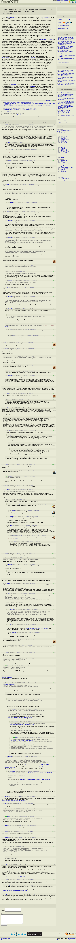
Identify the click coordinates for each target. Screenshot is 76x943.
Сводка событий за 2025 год (64, 62)
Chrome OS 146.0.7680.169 (67, 167)
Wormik (6, 831)
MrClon (6, 803)
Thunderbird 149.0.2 (65, 153)
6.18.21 (66, 176)
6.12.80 (70, 176)
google (16, 114)
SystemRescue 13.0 (65, 166)
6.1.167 (62, 177)
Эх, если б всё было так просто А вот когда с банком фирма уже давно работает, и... (30, 537)
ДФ (9, 399)
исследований (5, 57)
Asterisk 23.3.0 (64, 140)
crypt (13, 114)
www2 (9, 160)
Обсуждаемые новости (66, 89)
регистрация (65, 0)
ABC (9, 430)
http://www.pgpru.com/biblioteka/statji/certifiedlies (14, 800)
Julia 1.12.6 (63, 138)
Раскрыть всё (49, 122)
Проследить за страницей (7, 941)
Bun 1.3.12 (63, 137)
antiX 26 (62, 170)
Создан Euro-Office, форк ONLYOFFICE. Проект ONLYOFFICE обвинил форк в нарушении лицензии (66, 43)
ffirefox (8, 287)
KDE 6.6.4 (63, 155)
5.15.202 (62, 178)
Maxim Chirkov (71, 940)
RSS (54, 122)
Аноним (6, 124)
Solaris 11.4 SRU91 (65, 171)
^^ (19, 134)
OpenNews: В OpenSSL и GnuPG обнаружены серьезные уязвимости (21, 107)
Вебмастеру (72, 941)
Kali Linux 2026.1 (64, 168)
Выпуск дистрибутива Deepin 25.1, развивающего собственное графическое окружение (66, 102)
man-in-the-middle (45, 17)
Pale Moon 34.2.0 (64, 149)
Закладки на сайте (5, 940)
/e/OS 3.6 (63, 162)
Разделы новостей (62, 23)
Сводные (70, 23)
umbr (5, 342)
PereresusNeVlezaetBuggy (15, 504)
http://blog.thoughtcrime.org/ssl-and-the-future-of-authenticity (35, 779)
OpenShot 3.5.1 (64, 150)
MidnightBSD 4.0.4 (65, 165)
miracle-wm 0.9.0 (65, 143)
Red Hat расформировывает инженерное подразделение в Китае (66, 95)
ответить (18, 124)
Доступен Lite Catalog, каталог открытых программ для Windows (66, 116)
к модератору (30, 124)
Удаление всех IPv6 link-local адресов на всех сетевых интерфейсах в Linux (66, 74)
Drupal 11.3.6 (64, 145)
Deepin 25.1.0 (64, 160)
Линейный (40, 122)
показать (13, 152)
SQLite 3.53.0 (64, 142)
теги (59, 2)
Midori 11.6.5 (63, 132)
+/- (44, 122)
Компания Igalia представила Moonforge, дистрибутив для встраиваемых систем (66, 59)
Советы (66, 67)
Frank (8, 211)
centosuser (7, 825)
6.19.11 (62, 176)
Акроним (7, 894)
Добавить (59, 941)
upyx (11, 329)
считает (33, 57)
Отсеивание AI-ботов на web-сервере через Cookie (66, 84)
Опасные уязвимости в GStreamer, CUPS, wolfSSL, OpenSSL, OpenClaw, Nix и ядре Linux (65, 112)
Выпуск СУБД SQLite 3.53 (66, 92)
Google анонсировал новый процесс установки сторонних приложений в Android (65, 47)
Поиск (56, 2)
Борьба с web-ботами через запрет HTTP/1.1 (65, 71)
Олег (9, 371)
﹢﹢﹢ (21, 124)
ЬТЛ (9, 142)
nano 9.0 (63, 148)
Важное (66, 34)
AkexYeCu (14, 632)
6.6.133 (62, 175)
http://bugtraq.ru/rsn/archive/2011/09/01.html (17, 876)
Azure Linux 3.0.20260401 (66, 163)
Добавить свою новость (64, 29)
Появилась (14, 84)
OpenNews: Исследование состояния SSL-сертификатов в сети (20, 108)
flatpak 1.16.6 (64, 133)
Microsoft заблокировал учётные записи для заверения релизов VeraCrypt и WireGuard (65, 107)
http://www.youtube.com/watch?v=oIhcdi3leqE (37, 628)
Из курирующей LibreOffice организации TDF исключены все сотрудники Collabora (66, 38)
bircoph (8, 470)
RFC (63, 11)
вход (62, 0)
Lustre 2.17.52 (64, 136)
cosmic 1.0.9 (63, 156)
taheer (8, 489)
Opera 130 (63, 147)
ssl (10, 114)
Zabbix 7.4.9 (63, 146)
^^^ (21, 134)
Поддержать (66, 941)
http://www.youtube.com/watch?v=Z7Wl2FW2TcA (20, 717)
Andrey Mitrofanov (11, 323)
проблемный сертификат (47, 39)
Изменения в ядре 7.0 (62, 180)
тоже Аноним (7, 407)
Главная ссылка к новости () (18, 102)
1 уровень (35, 122)
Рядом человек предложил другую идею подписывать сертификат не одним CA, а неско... (27, 331)
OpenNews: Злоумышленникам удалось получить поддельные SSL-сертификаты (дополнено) (27, 105)
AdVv (8, 557)
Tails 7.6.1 (63, 161)
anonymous (12, 314)
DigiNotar (32, 86)
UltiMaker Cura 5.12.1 (65, 139)
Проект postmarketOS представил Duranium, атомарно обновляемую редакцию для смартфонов (65, 52)
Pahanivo (8, 583)
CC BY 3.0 (9, 111)
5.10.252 (67, 178)
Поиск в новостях (62, 26)
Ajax (31, 122)
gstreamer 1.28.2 (64, 152)
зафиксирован (11, 17)
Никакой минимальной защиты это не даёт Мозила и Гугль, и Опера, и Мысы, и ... (29, 326)
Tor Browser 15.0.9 (65, 151)
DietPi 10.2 (63, 169)
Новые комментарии (63, 28)
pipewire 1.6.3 (64, 141)
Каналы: (60, 22)
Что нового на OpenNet (63, 25)
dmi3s (6, 864)
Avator (9, 457)
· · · (24, 124)
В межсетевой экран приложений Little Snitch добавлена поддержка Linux (66, 121)
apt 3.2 (62, 157)
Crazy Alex (10, 308)
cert (20, 114)
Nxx (7, 645)
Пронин (10, 192)
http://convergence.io (7, 677)
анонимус (10, 280)
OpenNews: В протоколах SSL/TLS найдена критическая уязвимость (21, 109)
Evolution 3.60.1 (64, 135)
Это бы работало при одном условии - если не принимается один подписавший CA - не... (31, 337)
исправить (48, 100)
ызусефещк (7, 796)
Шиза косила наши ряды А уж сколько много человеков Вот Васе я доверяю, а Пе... (29, 151)
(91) (9, 122)
